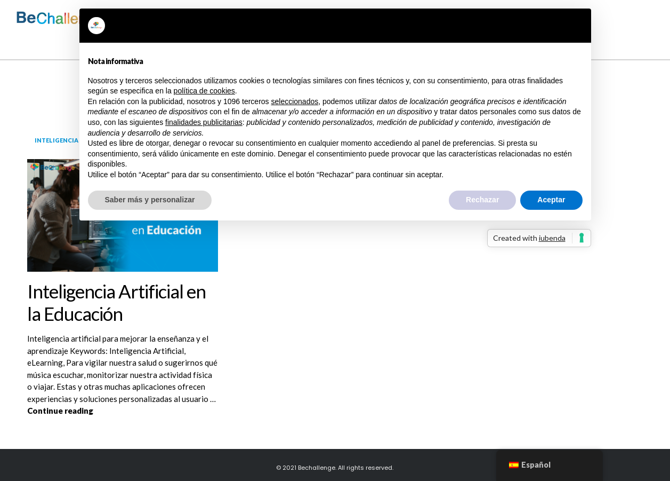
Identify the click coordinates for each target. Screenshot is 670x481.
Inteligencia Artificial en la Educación (116, 302)
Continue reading (122, 410)
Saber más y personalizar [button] (150, 199)
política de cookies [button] (204, 90)
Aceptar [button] (551, 199)
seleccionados (294, 101)
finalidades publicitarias (204, 122)
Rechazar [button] (482, 199)
